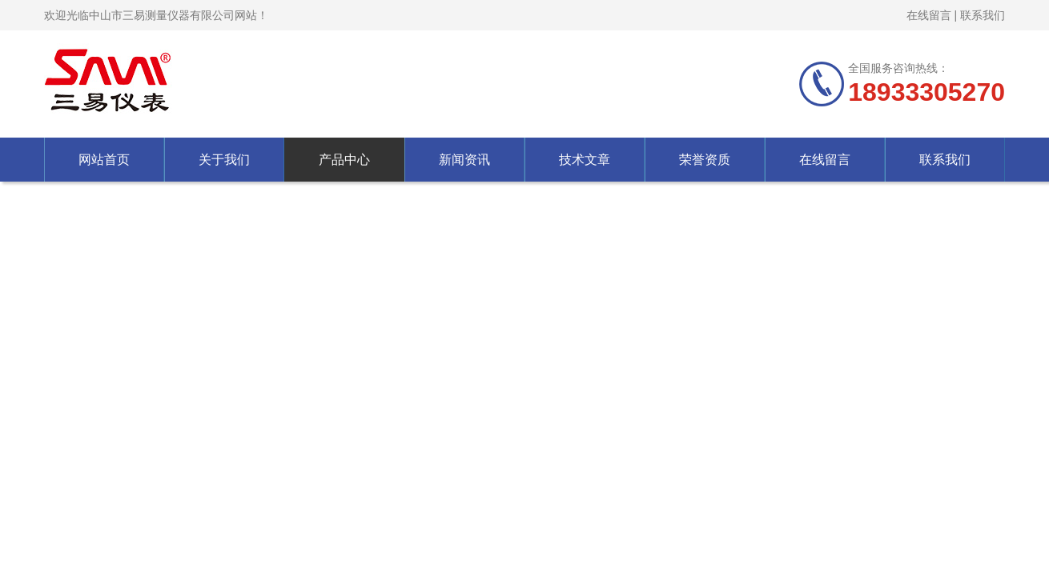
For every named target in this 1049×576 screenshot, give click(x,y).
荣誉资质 (704, 159)
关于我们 (224, 159)
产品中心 (344, 159)
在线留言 (928, 15)
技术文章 (584, 159)
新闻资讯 (464, 159)
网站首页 (104, 159)
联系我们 (982, 15)
